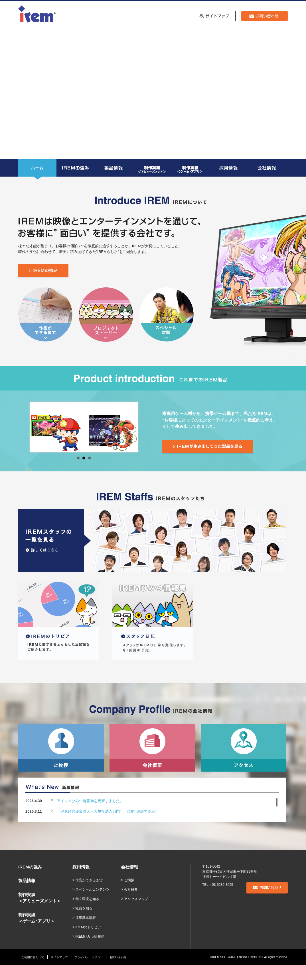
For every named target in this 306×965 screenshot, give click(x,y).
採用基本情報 (85, 918)
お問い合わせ (118, 957)
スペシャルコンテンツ (92, 890)
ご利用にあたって (32, 957)
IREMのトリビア (88, 927)
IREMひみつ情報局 (89, 937)
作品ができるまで (89, 880)
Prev (38, 427)
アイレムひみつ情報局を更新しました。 (90, 801)
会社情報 (129, 866)
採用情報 (81, 866)
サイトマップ (59, 957)
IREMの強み (30, 866)
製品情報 (26, 880)
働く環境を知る (87, 899)
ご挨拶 (129, 880)
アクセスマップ (136, 899)
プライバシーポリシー (88, 957)
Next (129, 427)
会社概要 (131, 890)
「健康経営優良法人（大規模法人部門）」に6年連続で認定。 (108, 811)
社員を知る (83, 908)
